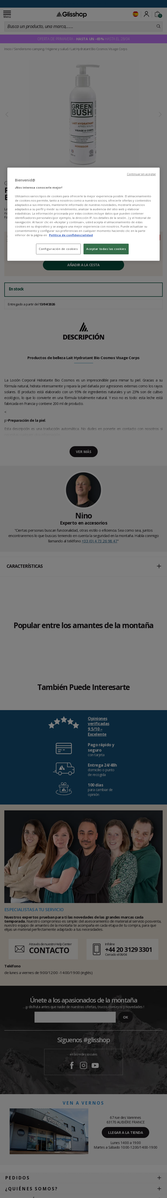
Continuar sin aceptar (141, 174)
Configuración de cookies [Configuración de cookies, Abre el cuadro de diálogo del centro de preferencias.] (58, 249)
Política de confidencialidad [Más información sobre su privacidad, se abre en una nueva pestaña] (71, 235)
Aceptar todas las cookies (106, 249)
